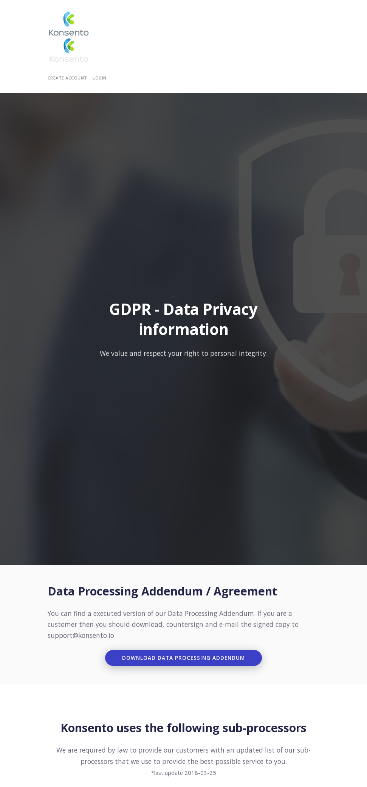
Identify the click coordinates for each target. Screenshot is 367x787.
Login (100, 78)
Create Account (67, 78)
